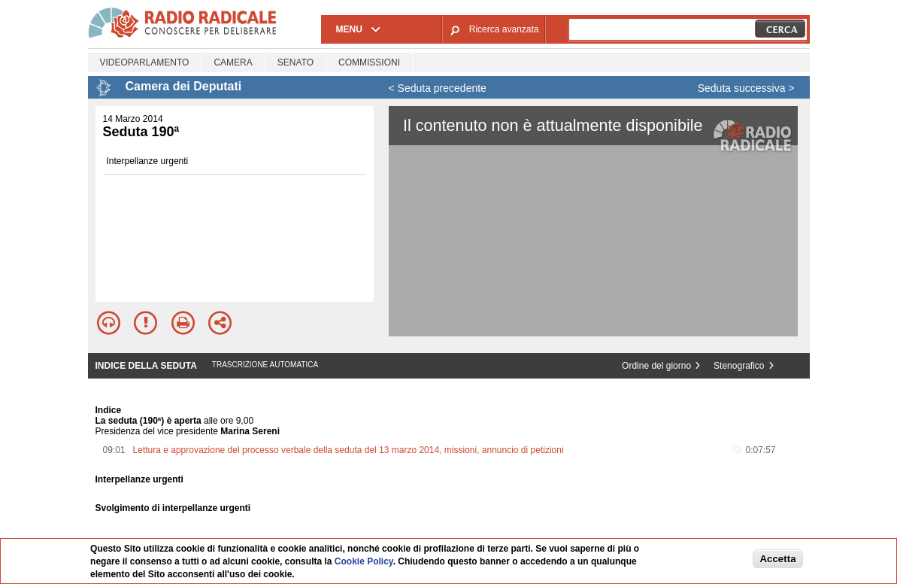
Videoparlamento (144, 62)
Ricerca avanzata (504, 29)
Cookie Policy (364, 561)
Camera (233, 62)
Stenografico (739, 365)
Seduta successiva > (746, 88)
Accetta (777, 558)
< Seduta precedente (437, 88)
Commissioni (369, 62)
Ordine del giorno (656, 365)
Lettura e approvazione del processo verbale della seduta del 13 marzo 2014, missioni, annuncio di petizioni (348, 450)
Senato (295, 62)
